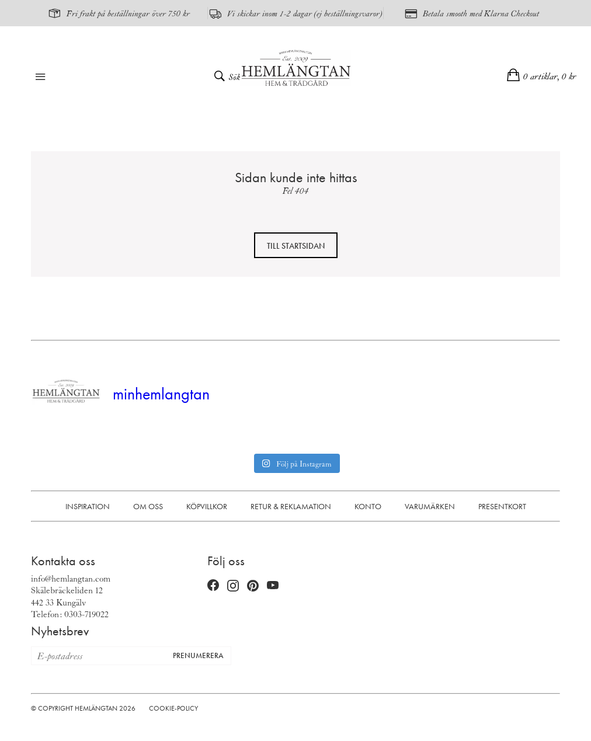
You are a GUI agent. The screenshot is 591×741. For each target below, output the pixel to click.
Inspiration (87, 506)
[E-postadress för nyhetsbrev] (99, 656)
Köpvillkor (206, 506)
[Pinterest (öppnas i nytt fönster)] (253, 586)
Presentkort (502, 506)
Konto (367, 506)
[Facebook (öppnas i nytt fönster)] (213, 586)
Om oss (148, 506)
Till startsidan (296, 246)
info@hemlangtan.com (70, 578)
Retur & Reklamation (291, 506)
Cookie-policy (173, 708)
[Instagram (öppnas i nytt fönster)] (233, 586)
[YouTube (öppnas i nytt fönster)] (273, 586)
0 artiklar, (549, 75)
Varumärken (430, 506)
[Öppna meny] (40, 77)
